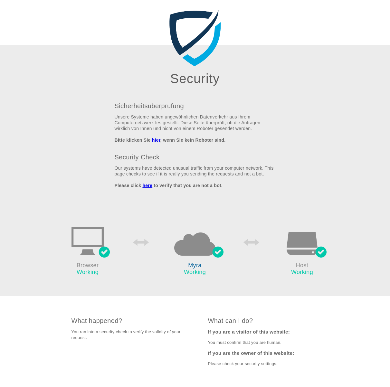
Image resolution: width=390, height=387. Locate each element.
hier (156, 140)
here (147, 185)
